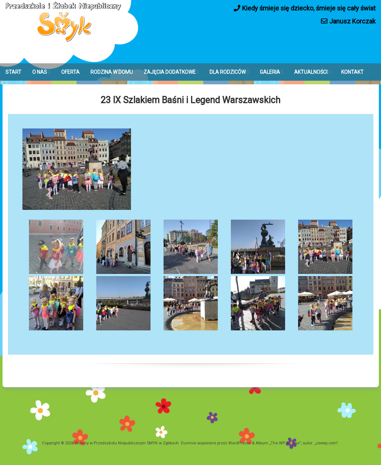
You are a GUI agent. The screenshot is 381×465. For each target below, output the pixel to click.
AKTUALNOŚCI (310, 72)
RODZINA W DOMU (111, 72)
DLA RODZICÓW (227, 72)
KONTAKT (352, 72)
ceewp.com (326, 443)
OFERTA (70, 72)
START (13, 72)
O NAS (39, 72)
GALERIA (270, 72)
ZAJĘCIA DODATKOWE (170, 72)
